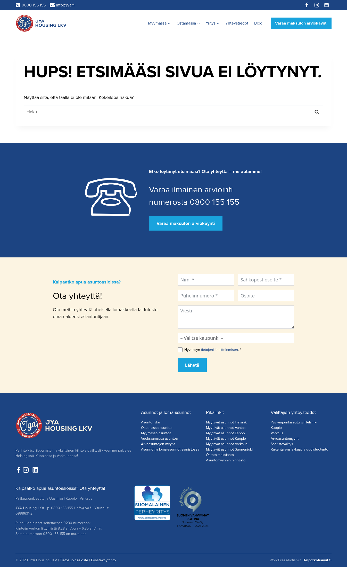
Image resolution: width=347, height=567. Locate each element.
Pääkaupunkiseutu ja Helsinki (294, 422)
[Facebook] (307, 5)
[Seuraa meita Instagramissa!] (27, 470)
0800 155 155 (62, 508)
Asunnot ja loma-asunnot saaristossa (170, 449)
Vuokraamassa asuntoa (159, 438)
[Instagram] (316, 5)
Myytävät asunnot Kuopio (226, 438)
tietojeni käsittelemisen (219, 349)
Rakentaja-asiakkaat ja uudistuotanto (299, 449)
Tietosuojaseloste (74, 560)
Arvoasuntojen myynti (158, 444)
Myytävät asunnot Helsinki (226, 422)
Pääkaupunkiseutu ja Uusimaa (39, 498)
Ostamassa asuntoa (156, 427)
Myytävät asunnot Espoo (225, 433)
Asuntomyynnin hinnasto (225, 460)
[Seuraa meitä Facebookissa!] (18, 470)
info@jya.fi (84, 508)
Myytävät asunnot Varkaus (226, 444)
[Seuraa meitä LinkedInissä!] (35, 470)
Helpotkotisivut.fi (317, 560)
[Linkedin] (327, 5)
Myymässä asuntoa (156, 433)
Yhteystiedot (236, 23)
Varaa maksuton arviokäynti (301, 23)
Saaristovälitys (282, 444)
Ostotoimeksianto (220, 455)
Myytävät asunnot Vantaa (225, 427)
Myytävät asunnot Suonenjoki (229, 449)
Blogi (258, 23)
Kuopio (276, 427)
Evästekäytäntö (103, 560)
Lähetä (192, 365)
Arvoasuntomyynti (285, 438)
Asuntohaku (150, 422)
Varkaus (277, 433)
